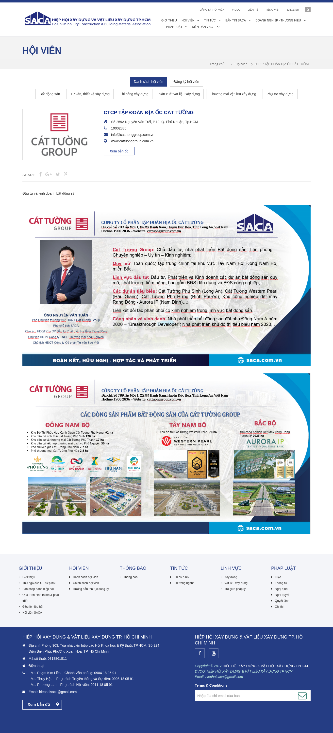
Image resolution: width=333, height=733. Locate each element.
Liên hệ (253, 9)
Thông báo (130, 577)
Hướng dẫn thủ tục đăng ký (91, 589)
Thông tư (281, 583)
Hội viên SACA (32, 612)
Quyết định (282, 601)
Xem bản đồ (119, 151)
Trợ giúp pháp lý (235, 589)
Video (236, 9)
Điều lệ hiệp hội (32, 606)
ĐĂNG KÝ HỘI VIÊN (212, 9)
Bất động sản (49, 94)
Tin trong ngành (184, 583)
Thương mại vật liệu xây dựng (233, 94)
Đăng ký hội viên (186, 82)
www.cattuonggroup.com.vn (132, 141)
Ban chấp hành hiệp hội (38, 589)
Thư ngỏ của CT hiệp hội (38, 583)
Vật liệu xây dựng (236, 583)
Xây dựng (230, 577)
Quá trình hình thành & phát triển (40, 598)
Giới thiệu (28, 577)
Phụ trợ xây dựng (280, 94)
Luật (278, 577)
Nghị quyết (282, 595)
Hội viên (241, 64)
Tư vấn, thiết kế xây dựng (90, 94)
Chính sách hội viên (86, 583)
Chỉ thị (279, 606)
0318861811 (57, 658)
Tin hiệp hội (181, 577)
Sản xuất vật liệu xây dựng (179, 94)
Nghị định (281, 589)
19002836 (118, 128)
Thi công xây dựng (134, 94)
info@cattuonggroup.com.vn (132, 135)
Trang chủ (217, 64)
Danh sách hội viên (148, 82)
